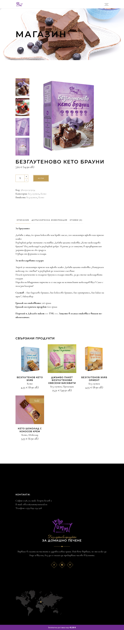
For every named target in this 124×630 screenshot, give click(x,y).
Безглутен (31, 197)
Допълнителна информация (49, 220)
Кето (43, 193)
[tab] (23, 220)
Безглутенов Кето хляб (30, 379)
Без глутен (33, 193)
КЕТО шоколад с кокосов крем (30, 430)
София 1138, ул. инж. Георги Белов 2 (34, 500)
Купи (41, 178)
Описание (23, 220)
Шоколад (33, 434)
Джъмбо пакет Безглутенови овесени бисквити (62, 380)
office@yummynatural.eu (35, 504)
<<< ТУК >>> (51, 313)
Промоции (68, 386)
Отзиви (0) (76, 220)
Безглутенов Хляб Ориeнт (94, 379)
